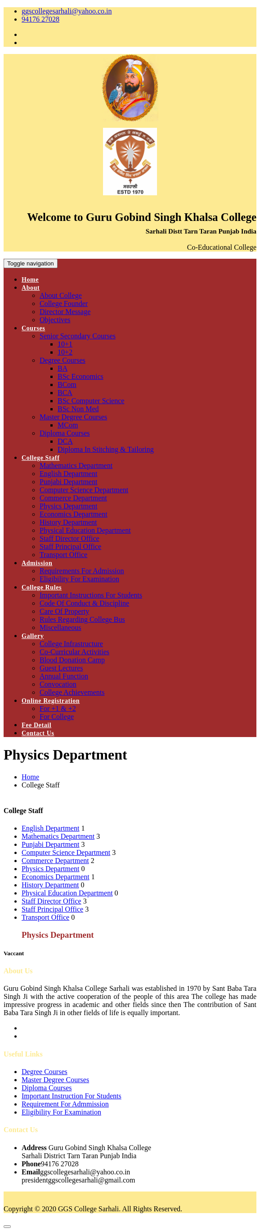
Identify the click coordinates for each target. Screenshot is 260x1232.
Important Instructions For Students (91, 595)
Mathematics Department (76, 465)
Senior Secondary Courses (78, 336)
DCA (65, 441)
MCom (68, 425)
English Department (68, 473)
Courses (33, 328)
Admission (37, 563)
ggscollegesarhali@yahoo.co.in (67, 11)
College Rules (42, 587)
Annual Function (64, 676)
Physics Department (68, 506)
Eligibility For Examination (79, 579)
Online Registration (51, 700)
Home (30, 279)
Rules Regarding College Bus (82, 619)
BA (62, 368)
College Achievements (72, 692)
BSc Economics (80, 376)
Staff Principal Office (70, 546)
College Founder (64, 303)
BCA (65, 392)
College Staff (40, 457)
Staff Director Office (69, 538)
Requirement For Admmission (65, 1104)
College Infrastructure (71, 643)
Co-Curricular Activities (74, 652)
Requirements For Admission (82, 571)
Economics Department (74, 514)
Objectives (55, 320)
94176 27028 (40, 19)
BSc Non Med (78, 409)
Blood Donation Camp (72, 660)
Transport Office (63, 554)
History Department (68, 522)
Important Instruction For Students (71, 1096)
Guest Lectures (61, 668)
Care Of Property (64, 611)
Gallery (33, 636)
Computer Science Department (84, 490)
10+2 (65, 352)
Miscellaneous (60, 627)
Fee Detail (36, 725)
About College (61, 295)
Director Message (65, 311)
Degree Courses (62, 360)
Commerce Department (73, 498)
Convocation (58, 684)
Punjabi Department (68, 482)
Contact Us (38, 733)
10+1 (65, 344)
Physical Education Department (85, 530)
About (31, 287)
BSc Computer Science (91, 401)
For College (57, 716)
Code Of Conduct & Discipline (84, 603)
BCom (67, 384)
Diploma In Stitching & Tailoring (106, 449)
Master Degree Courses (73, 417)
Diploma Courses (65, 433)
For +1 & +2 (58, 708)
